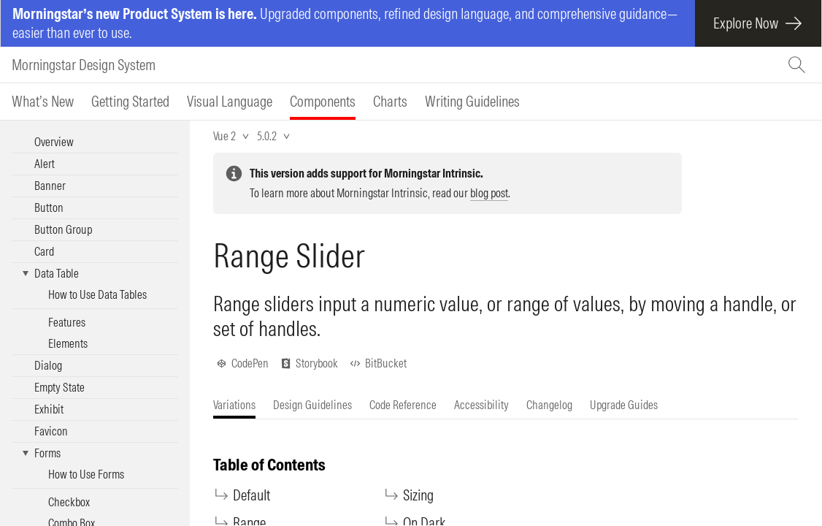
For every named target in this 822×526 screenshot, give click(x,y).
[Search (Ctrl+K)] (798, 65)
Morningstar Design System (83, 65)
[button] (95, 273)
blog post (489, 193)
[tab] (43, 101)
